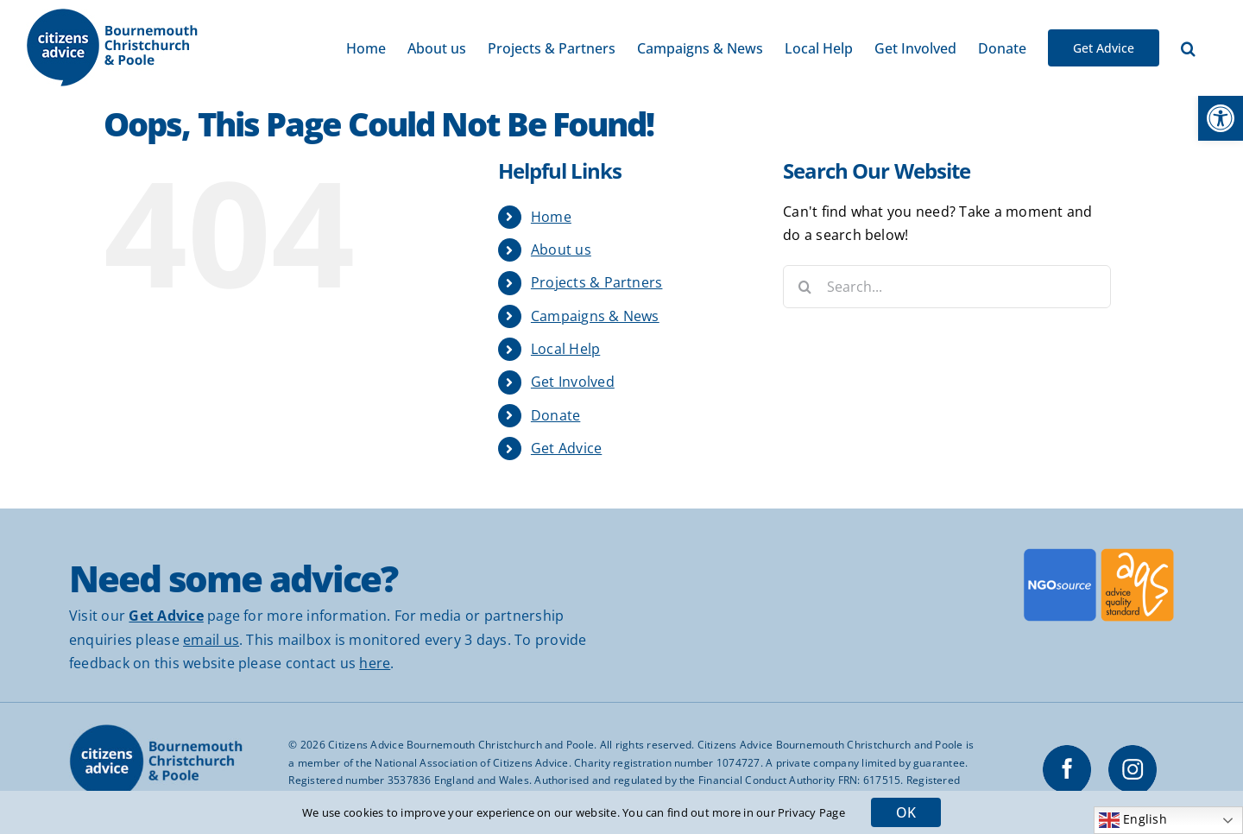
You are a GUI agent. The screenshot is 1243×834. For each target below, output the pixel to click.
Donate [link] (555, 415)
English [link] (1133, 820)
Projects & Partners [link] (597, 282)
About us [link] (561, 249)
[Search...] (947, 286)
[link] (1220, 118)
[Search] (804, 286)
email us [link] (211, 639)
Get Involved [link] (573, 381)
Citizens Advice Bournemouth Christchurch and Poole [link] (461, 744)
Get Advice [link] (566, 448)
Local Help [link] (565, 348)
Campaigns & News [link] (595, 315)
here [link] (374, 663)
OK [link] (906, 812)
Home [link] (551, 216)
